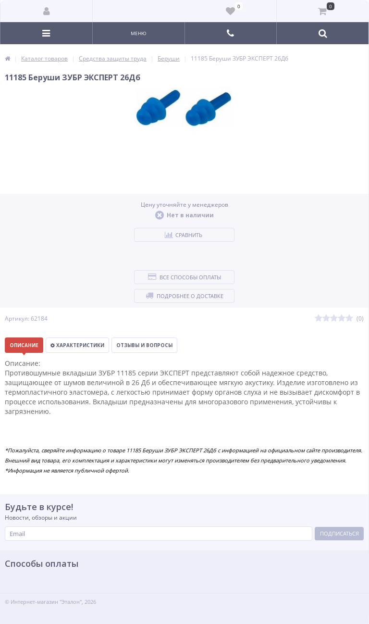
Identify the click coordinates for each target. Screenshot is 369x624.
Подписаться (339, 533)
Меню (139, 33)
